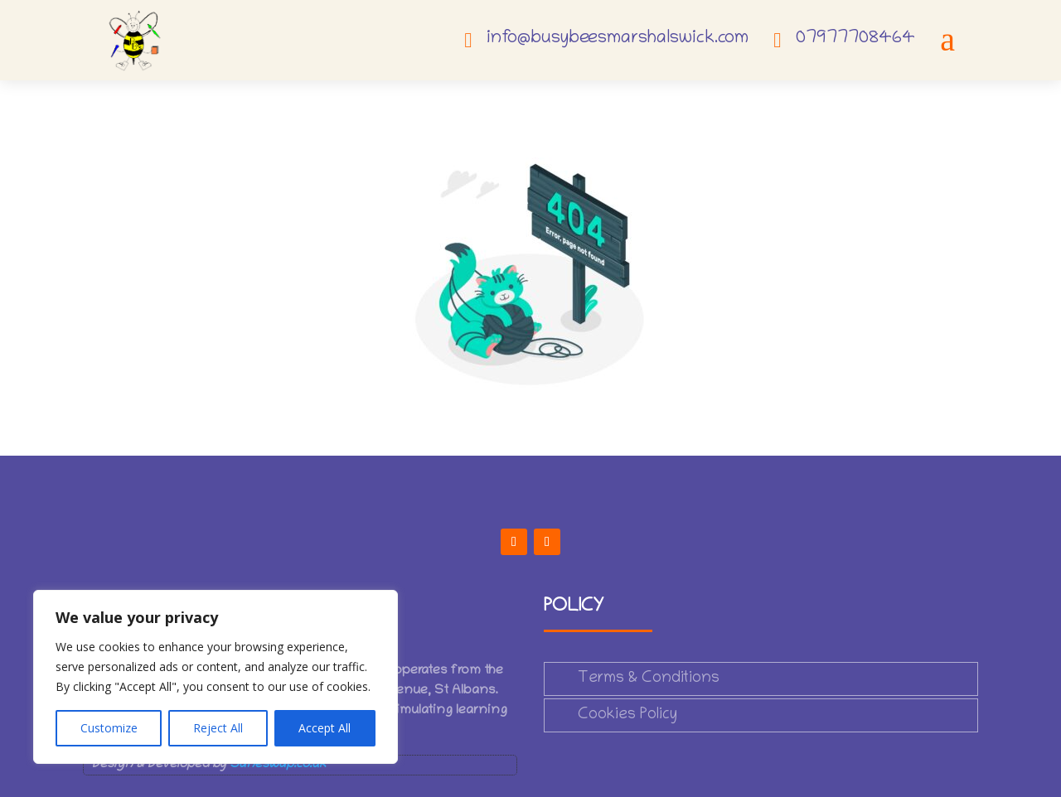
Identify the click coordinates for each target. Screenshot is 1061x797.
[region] (215, 677)
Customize (109, 728)
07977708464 (855, 39)
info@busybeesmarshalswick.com (618, 39)
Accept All (324, 728)
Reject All (218, 728)
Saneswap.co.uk (278, 764)
